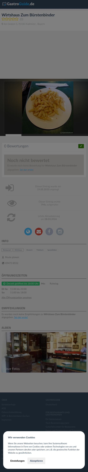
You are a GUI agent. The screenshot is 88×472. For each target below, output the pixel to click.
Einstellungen (17, 460)
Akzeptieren (36, 460)
